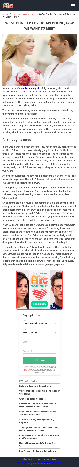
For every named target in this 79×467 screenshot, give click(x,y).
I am (24, 320)
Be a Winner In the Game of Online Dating (37, 451)
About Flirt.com (28, 459)
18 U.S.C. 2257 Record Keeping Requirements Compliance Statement (39, 462)
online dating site (31, 88)
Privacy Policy (40, 459)
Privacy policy (29, 367)
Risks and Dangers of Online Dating (35, 386)
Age (24, 329)
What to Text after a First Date (32, 398)
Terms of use (27, 370)
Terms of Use (51, 459)
